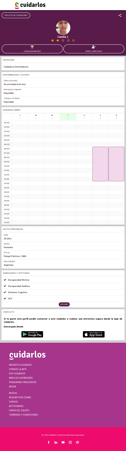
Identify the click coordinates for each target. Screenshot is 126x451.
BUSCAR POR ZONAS (20, 397)
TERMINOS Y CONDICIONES (23, 414)
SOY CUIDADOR (17, 373)
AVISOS (13, 393)
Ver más (64, 304)
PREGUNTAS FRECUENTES (22, 382)
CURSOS (13, 401)
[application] (100, 164)
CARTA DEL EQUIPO (19, 410)
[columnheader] (20, 116)
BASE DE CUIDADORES (21, 378)
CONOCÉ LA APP (17, 369)
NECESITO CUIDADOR (20, 365)
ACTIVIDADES (16, 406)
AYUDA (12, 386)
